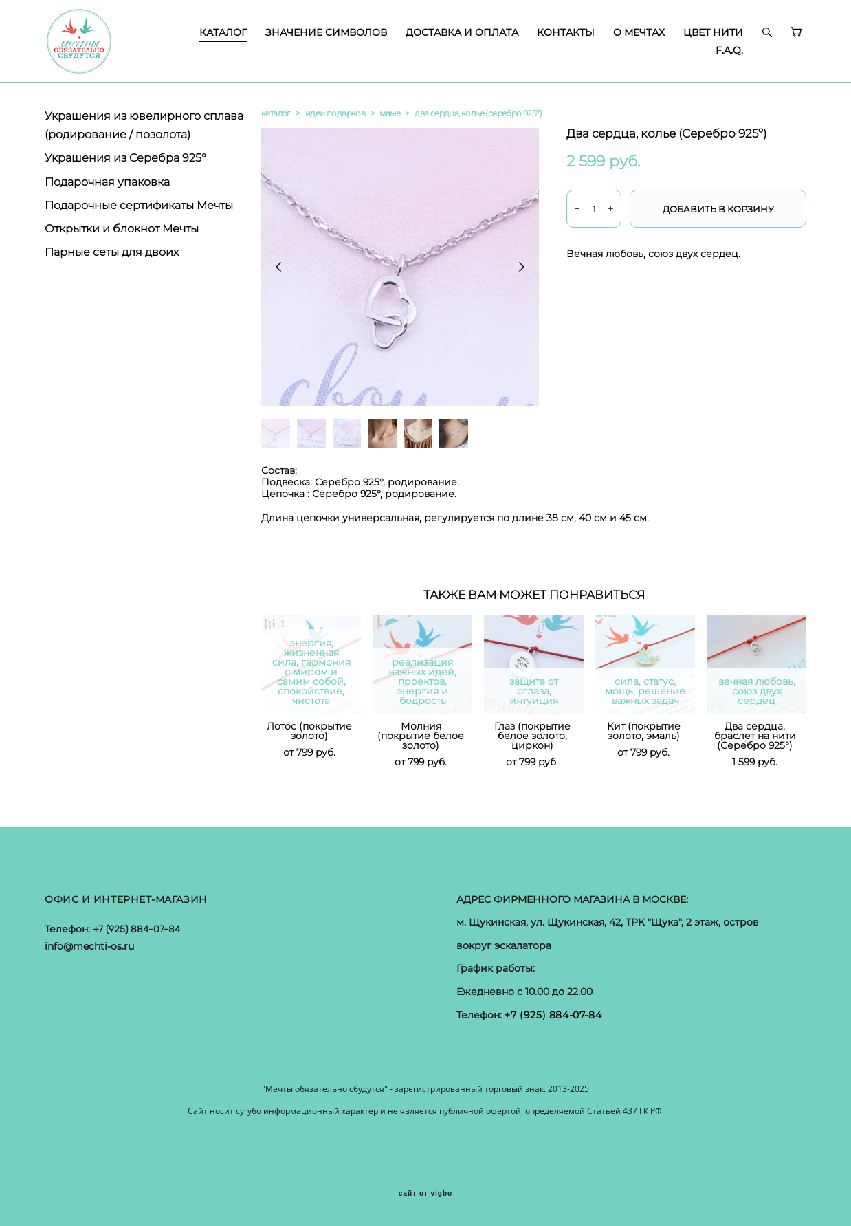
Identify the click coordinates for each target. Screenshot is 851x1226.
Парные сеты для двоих (112, 252)
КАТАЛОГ (223, 32)
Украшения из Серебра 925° (125, 157)
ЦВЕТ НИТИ (713, 32)
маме (389, 113)
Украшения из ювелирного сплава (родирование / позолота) (144, 125)
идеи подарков (335, 113)
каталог (276, 113)
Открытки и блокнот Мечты (122, 228)
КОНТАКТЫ (566, 32)
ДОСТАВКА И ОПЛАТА (462, 32)
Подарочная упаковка (107, 181)
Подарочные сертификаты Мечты (139, 205)
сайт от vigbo (425, 1193)
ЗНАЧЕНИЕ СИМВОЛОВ (326, 32)
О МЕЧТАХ (639, 32)
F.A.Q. (729, 50)
